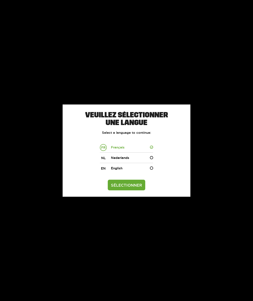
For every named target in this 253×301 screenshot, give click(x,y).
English (111, 168)
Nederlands (114, 157)
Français (112, 147)
